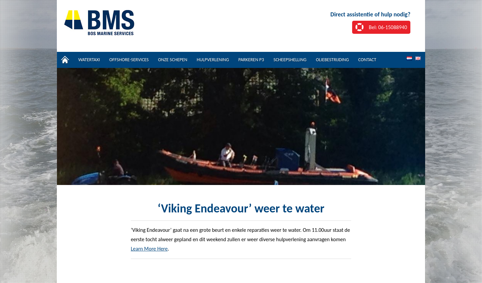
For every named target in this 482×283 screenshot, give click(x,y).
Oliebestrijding (332, 60)
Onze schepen (172, 60)
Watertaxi (89, 60)
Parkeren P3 (251, 60)
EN (418, 59)
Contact (367, 60)
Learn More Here (149, 249)
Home (65, 60)
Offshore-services (129, 60)
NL (409, 59)
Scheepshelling (290, 60)
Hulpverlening (213, 60)
